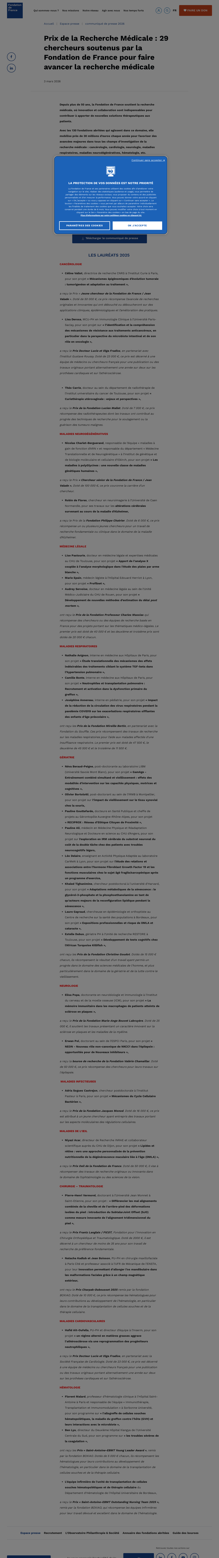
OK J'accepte (137, 225)
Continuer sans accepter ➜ (148, 160)
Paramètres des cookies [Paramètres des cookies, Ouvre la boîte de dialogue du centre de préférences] (84, 225)
